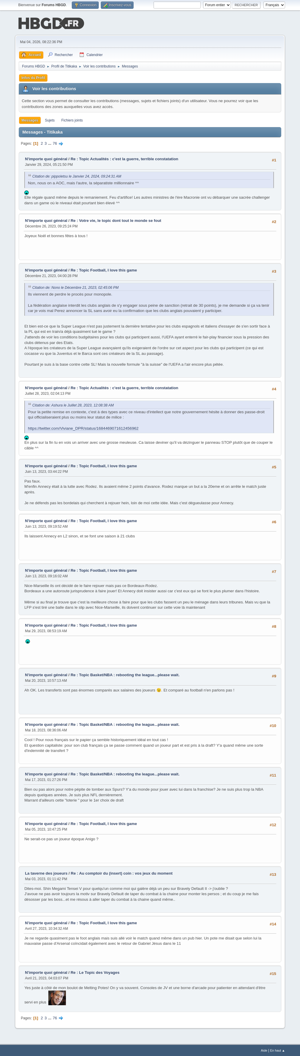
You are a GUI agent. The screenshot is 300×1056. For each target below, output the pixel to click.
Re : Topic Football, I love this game (104, 269)
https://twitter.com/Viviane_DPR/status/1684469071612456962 (83, 428)
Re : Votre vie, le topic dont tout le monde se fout (116, 220)
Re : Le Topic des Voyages (95, 972)
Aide (264, 1050)
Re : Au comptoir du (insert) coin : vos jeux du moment (122, 873)
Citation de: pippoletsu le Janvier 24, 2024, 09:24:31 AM (76, 176)
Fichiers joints (72, 120)
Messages (29, 120)
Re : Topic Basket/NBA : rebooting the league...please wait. (125, 674)
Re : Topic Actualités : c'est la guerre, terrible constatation (124, 158)
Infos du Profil (33, 77)
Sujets (49, 120)
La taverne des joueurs (46, 873)
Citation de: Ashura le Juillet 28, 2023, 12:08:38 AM (73, 405)
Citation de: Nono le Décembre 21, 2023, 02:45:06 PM (75, 287)
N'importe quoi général (46, 158)
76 (55, 143)
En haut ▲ (277, 1050)
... (50, 143)
